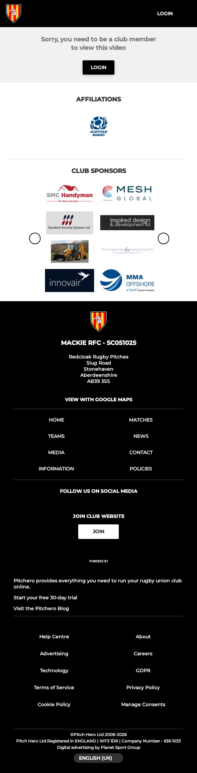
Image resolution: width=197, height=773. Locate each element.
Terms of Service (54, 687)
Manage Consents (143, 704)
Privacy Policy (143, 687)
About (143, 637)
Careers (143, 654)
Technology (54, 671)
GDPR (143, 671)
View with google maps (98, 399)
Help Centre (54, 637)
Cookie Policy (54, 704)
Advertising (54, 654)
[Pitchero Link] (98, 570)
